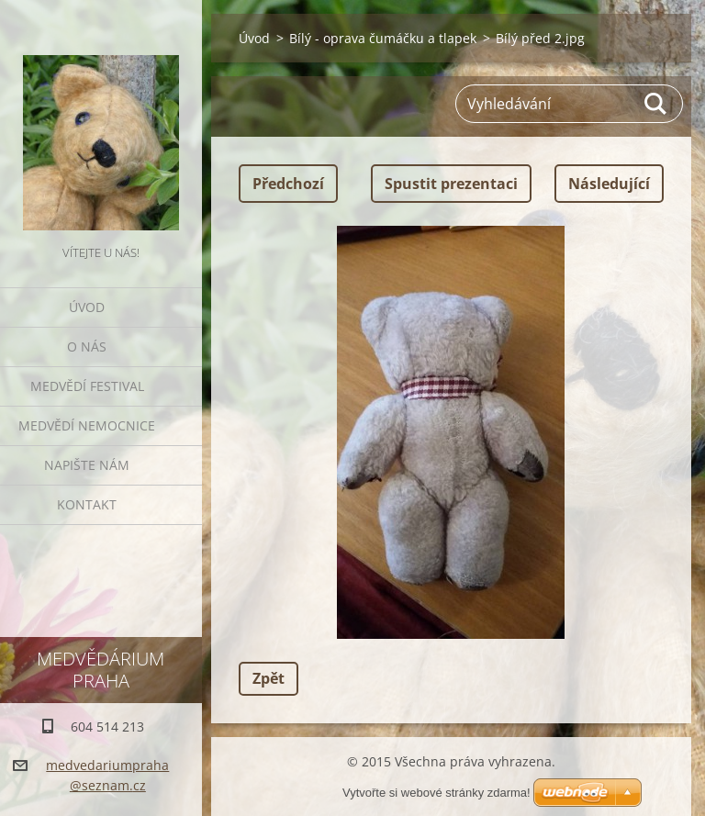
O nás (86, 346)
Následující (609, 183)
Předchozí (288, 183)
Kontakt (87, 504)
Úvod (87, 307)
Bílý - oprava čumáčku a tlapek (382, 38)
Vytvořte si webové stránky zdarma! (436, 792)
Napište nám (86, 465)
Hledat (656, 103)
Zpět (268, 678)
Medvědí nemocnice (86, 425)
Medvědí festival (87, 386)
